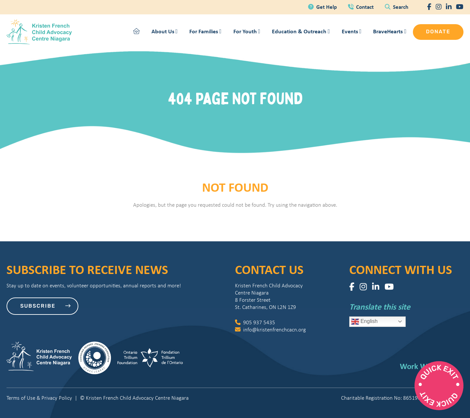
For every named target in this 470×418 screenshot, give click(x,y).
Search (396, 6)
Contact (361, 6)
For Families (205, 31)
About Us (164, 31)
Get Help (323, 6)
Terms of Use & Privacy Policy (39, 397)
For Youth (246, 31)
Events (352, 31)
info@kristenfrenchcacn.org (270, 329)
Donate (438, 32)
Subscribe (45, 306)
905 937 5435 (255, 322)
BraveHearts (389, 31)
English (364, 322)
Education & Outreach (301, 31)
